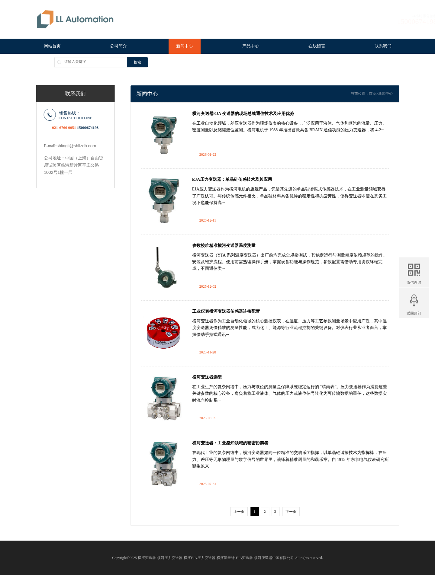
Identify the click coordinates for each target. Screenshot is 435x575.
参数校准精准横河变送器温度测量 (232, 245)
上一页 (247, 512)
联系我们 (383, 46)
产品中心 (250, 46)
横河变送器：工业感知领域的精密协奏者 (239, 443)
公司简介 (118, 46)
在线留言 (316, 46)
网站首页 (52, 46)
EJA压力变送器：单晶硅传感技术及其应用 (241, 179)
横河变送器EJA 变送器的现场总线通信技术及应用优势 (252, 113)
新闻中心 (184, 46)
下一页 (299, 512)
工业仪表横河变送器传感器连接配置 (235, 311)
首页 (381, 93)
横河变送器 (147, 558)
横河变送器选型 (215, 377)
